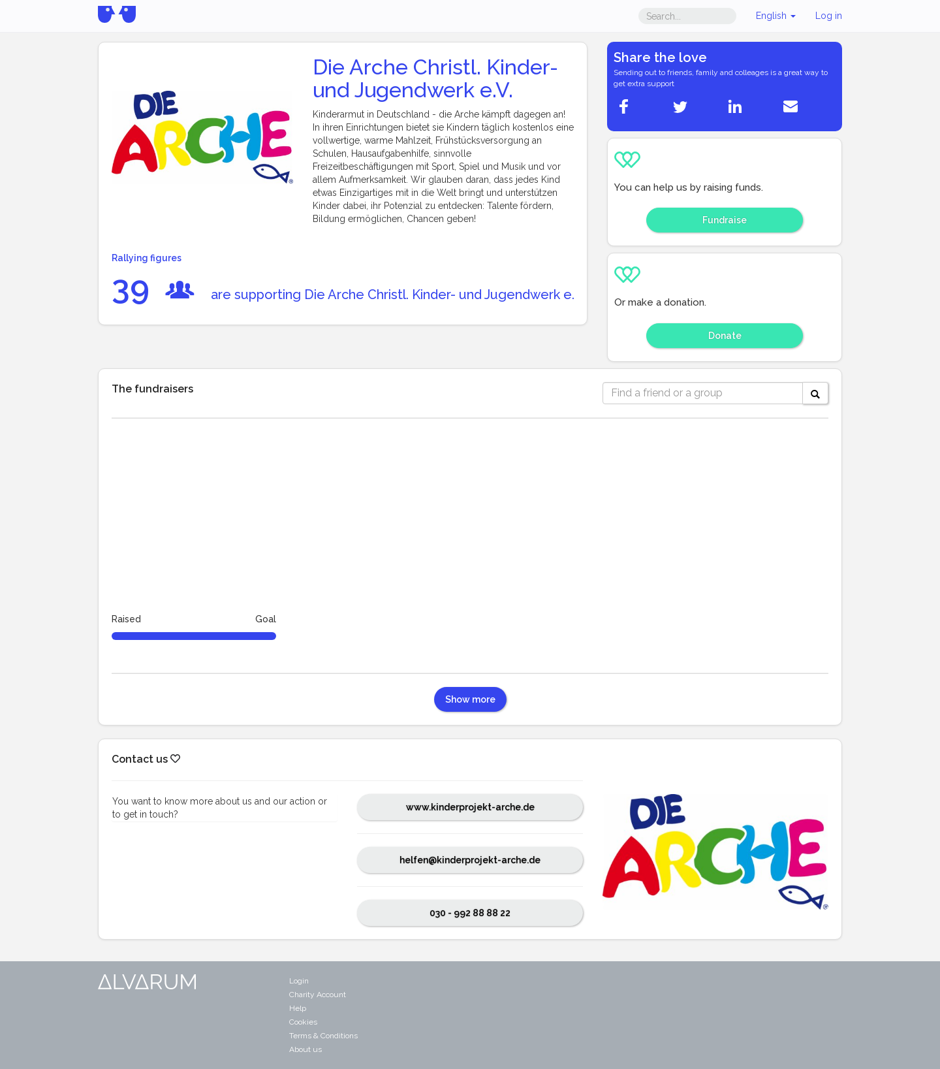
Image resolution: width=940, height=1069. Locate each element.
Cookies (303, 1022)
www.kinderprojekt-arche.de (470, 807)
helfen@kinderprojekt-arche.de (470, 860)
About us (305, 1049)
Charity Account (317, 994)
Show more (470, 699)
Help (297, 1008)
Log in (828, 15)
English (776, 15)
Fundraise (724, 220)
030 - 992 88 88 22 (470, 913)
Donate (725, 335)
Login (299, 980)
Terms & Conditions (323, 1035)
